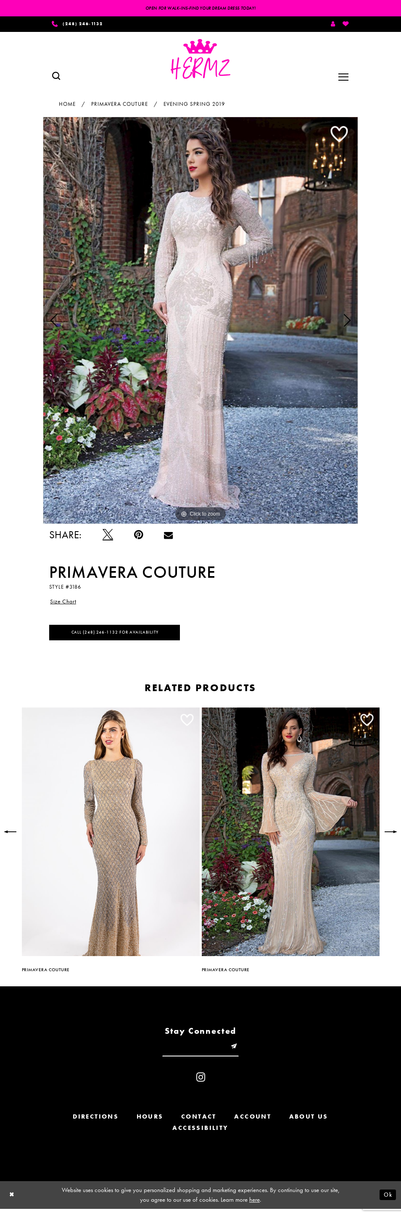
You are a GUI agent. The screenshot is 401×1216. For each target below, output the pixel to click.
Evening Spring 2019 (194, 105)
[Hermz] (200, 61)
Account (252, 1123)
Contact (198, 1123)
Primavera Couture (119, 105)
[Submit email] (238, 1052)
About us (308, 1123)
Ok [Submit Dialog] (387, 1202)
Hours (150, 1123)
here (254, 1207)
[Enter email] (200, 1052)
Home (67, 105)
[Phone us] (81, 25)
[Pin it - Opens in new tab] (138, 537)
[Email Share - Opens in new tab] (168, 537)
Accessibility (200, 1135)
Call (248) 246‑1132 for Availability (121, 637)
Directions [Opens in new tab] (96, 1123)
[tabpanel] (200, 322)
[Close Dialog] (12, 1202)
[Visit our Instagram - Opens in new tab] (200, 1084)
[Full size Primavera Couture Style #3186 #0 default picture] (200, 322)
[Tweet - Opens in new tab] (108, 536)
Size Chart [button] (65, 604)
